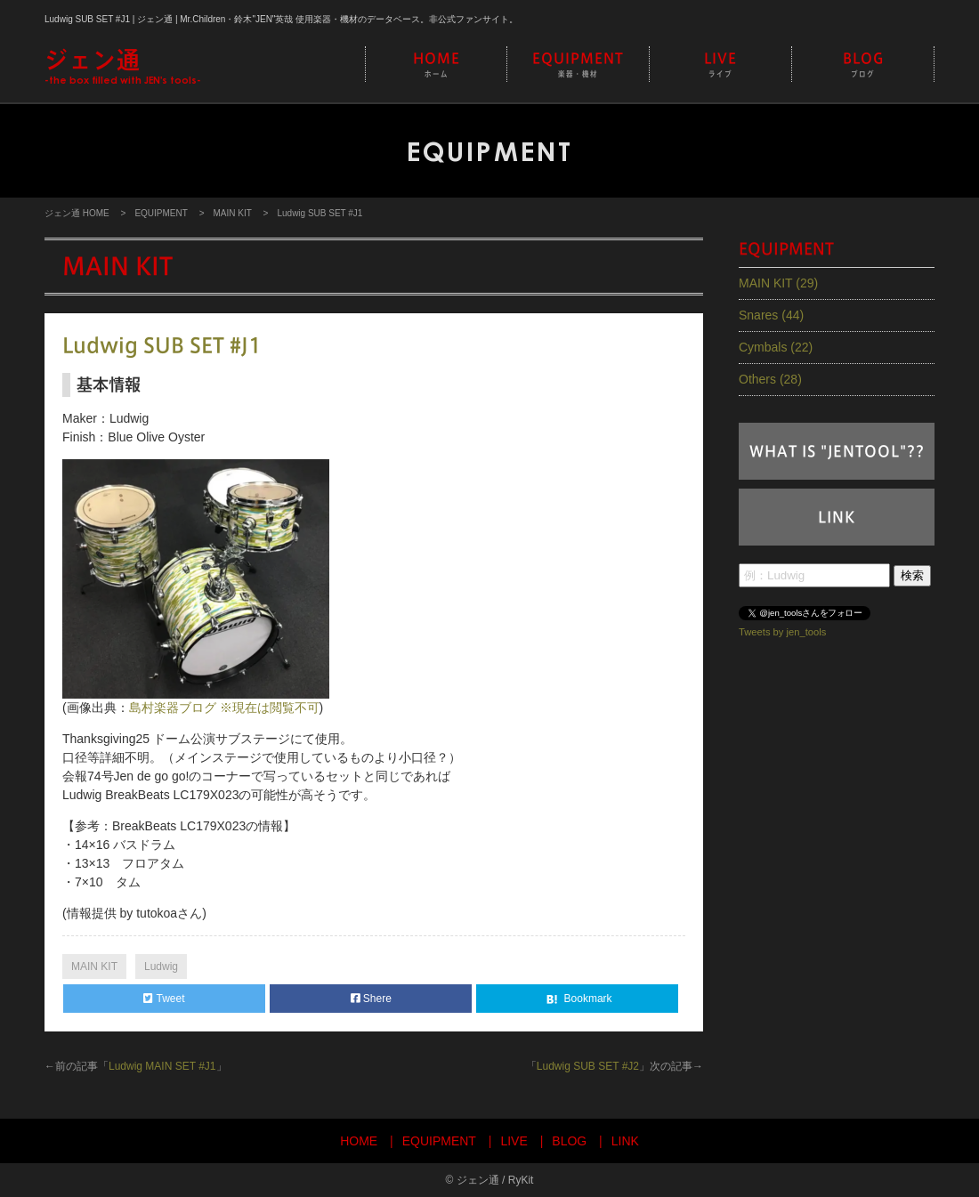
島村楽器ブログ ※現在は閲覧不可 (224, 707)
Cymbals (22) (776, 347)
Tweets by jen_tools (782, 631)
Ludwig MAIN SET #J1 (162, 1066)
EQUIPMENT (578, 65)
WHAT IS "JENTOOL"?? (837, 451)
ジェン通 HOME (76, 213)
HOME (436, 65)
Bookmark (577, 999)
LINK (836, 517)
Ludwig (161, 966)
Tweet (163, 998)
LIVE (720, 65)
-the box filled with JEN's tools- (122, 65)
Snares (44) (771, 315)
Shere (371, 998)
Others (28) (770, 379)
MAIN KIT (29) (778, 283)
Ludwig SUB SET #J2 (588, 1066)
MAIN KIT (232, 213)
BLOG (863, 65)
